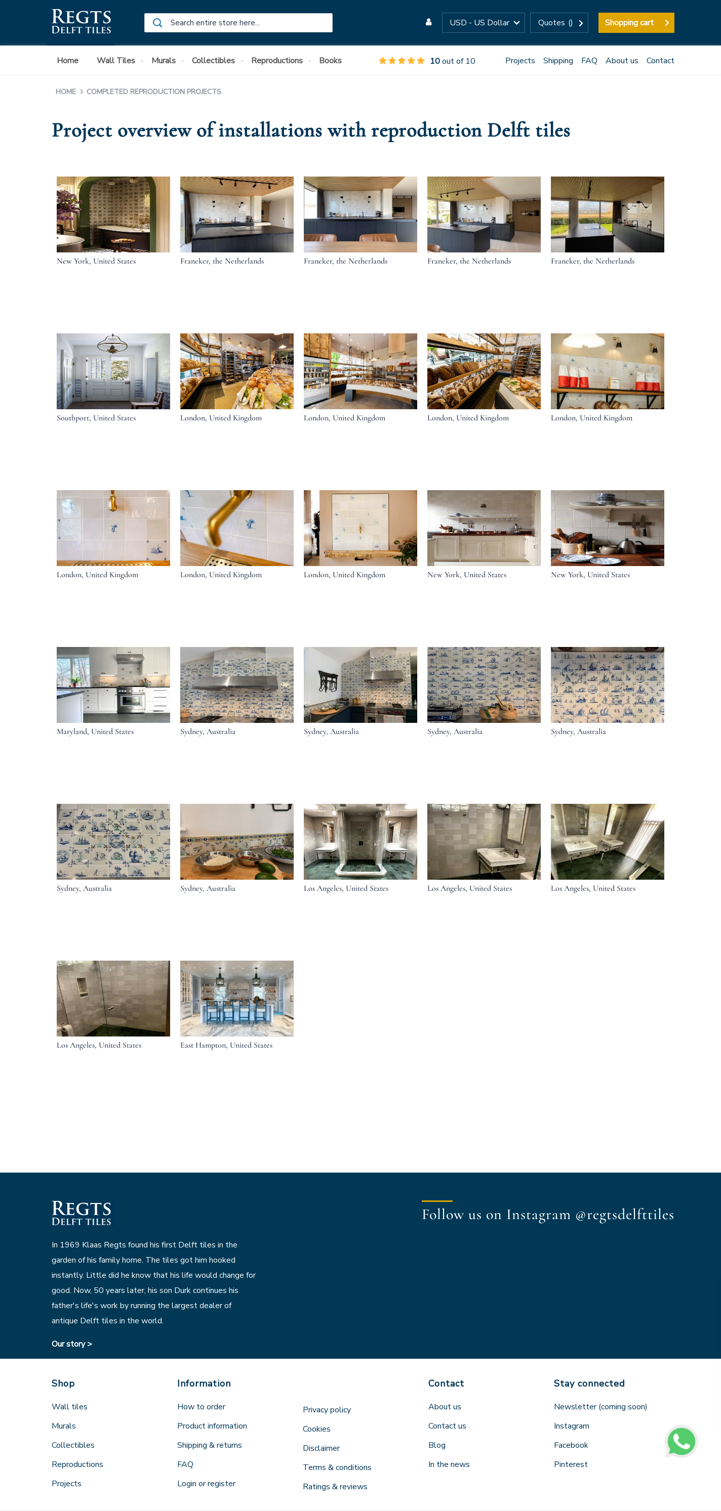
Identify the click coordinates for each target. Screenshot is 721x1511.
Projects (520, 60)
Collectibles (73, 1445)
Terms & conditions (337, 1467)
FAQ (589, 60)
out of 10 (427, 61)
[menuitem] (70, 61)
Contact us (447, 1426)
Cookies (317, 1429)
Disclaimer (321, 1448)
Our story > (72, 1344)
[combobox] (238, 22)
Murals (64, 1426)
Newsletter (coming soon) (601, 1406)
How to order (201, 1406)
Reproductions (77, 1464)
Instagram (571, 1426)
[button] (484, 22)
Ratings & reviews (335, 1486)
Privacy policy (327, 1409)
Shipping (558, 60)
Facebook (571, 1445)
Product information (212, 1426)
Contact (660, 60)
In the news (449, 1464)
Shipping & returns (209, 1445)
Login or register (206, 1483)
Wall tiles (70, 1406)
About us (622, 60)
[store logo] (81, 23)
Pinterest (571, 1464)
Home (67, 92)
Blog (437, 1445)
